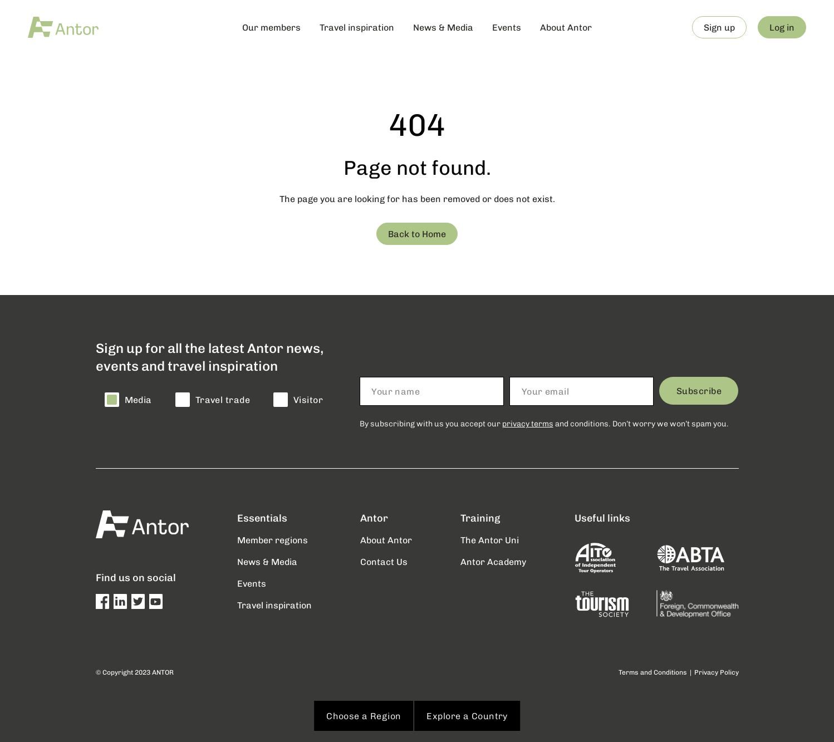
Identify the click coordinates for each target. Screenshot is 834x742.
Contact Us (384, 561)
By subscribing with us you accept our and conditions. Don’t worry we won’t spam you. (544, 423)
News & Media (443, 27)
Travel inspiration (357, 27)
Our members (271, 27)
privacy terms (527, 423)
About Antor (566, 27)
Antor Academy (493, 561)
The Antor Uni (489, 539)
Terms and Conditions (653, 672)
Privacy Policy (716, 672)
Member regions (272, 539)
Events (506, 27)
